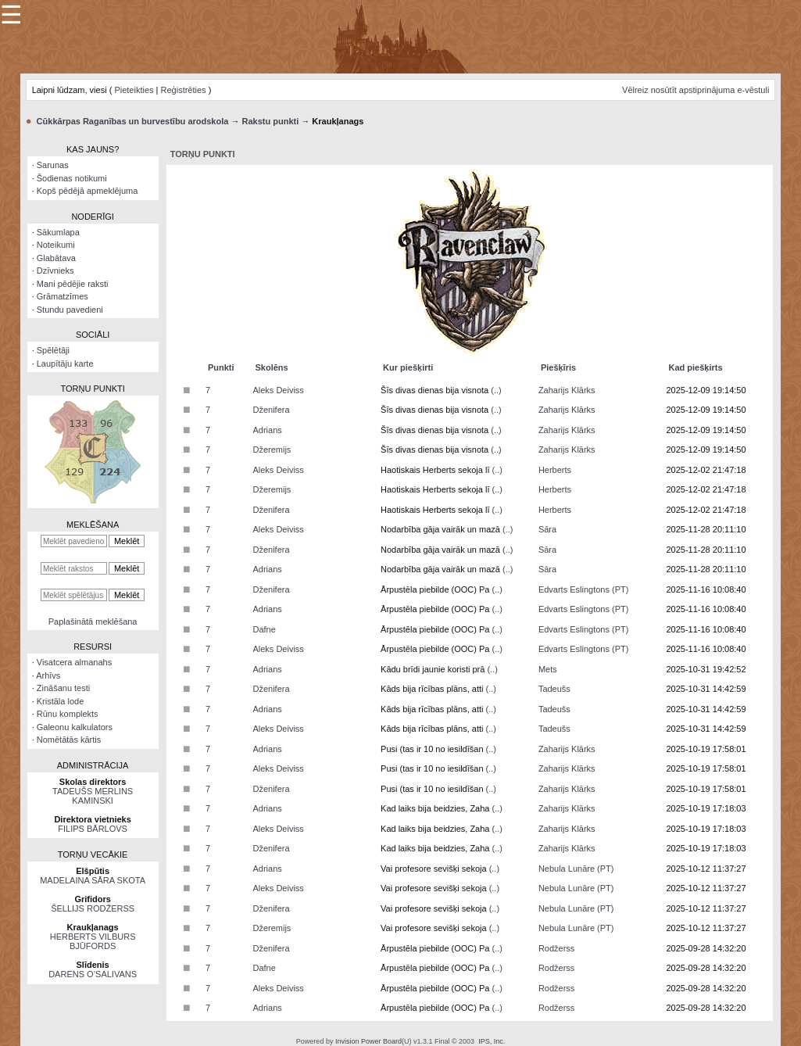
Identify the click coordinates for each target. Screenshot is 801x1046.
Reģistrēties (183, 90)
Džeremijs (271, 449)
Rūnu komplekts (67, 713)
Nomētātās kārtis (69, 739)
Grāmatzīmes (62, 296)
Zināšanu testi (63, 688)
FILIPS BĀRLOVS (92, 828)
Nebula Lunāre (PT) (576, 868)
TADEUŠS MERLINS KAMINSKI (92, 795)
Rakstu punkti (270, 121)
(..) (496, 390)
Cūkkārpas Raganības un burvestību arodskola (133, 121)
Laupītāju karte (65, 363)
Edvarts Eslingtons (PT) (583, 589)
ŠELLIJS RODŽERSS (92, 908)
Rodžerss (556, 948)
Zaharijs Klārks (566, 390)
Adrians (266, 430)
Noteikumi (56, 244)
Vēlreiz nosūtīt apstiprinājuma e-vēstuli (695, 90)
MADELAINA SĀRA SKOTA (92, 880)
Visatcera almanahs (74, 662)
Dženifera (270, 409)
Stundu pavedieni (70, 309)
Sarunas (53, 165)
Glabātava (56, 258)
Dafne (263, 629)
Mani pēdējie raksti (73, 283)
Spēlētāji (53, 350)
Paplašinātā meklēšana (93, 621)
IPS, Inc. (491, 1041)
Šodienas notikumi (72, 178)
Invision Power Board (368, 1041)
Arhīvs (48, 675)
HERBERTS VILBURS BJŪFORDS (93, 941)
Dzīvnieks (55, 270)
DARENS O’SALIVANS (92, 974)
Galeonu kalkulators (75, 727)
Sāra (547, 529)
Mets (547, 669)
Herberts (554, 470)
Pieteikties (133, 90)
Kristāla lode (60, 701)
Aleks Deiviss (277, 390)
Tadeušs (554, 688)
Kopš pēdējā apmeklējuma (87, 190)
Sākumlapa (58, 232)
